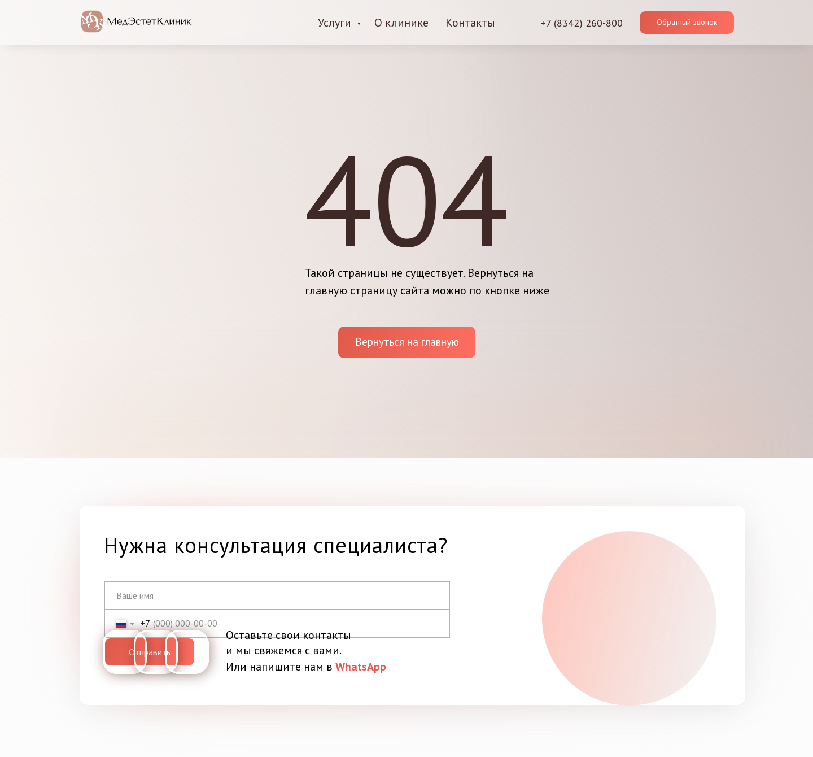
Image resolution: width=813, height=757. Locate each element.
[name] (277, 595)
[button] (687, 22)
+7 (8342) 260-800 (581, 22)
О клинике (401, 22)
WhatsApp (360, 666)
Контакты (470, 22)
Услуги (336, 22)
